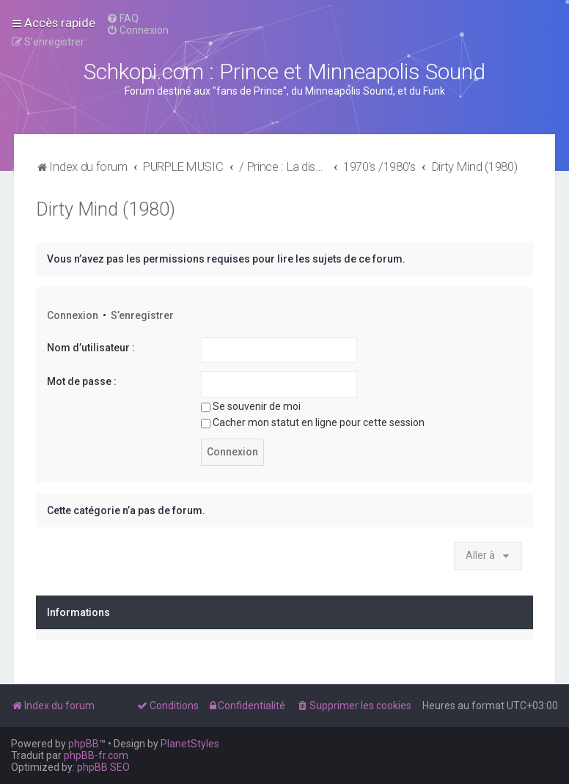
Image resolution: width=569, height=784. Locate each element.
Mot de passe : (82, 381)
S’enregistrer (142, 315)
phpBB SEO (103, 767)
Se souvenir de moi (251, 406)
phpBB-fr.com (96, 755)
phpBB (83, 744)
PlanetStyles (190, 744)
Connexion (72, 315)
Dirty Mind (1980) (105, 209)
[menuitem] (122, 18)
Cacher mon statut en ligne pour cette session (313, 422)
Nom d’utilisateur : (91, 347)
